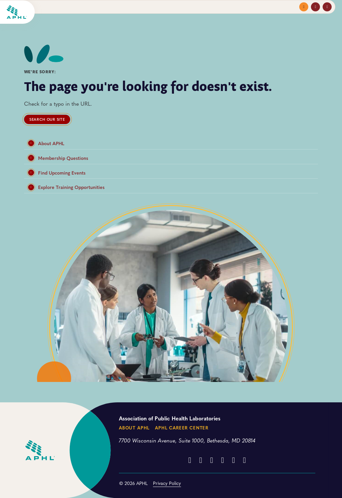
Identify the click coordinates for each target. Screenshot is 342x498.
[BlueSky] (244, 459)
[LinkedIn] (222, 459)
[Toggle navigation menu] (303, 6)
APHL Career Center (181, 427)
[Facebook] (189, 459)
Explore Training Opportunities (66, 187)
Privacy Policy (167, 483)
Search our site (47, 119)
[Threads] (233, 459)
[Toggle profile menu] (315, 6)
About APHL (46, 143)
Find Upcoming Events (57, 173)
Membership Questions (58, 158)
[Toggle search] (327, 6)
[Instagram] (200, 459)
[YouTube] (211, 459)
